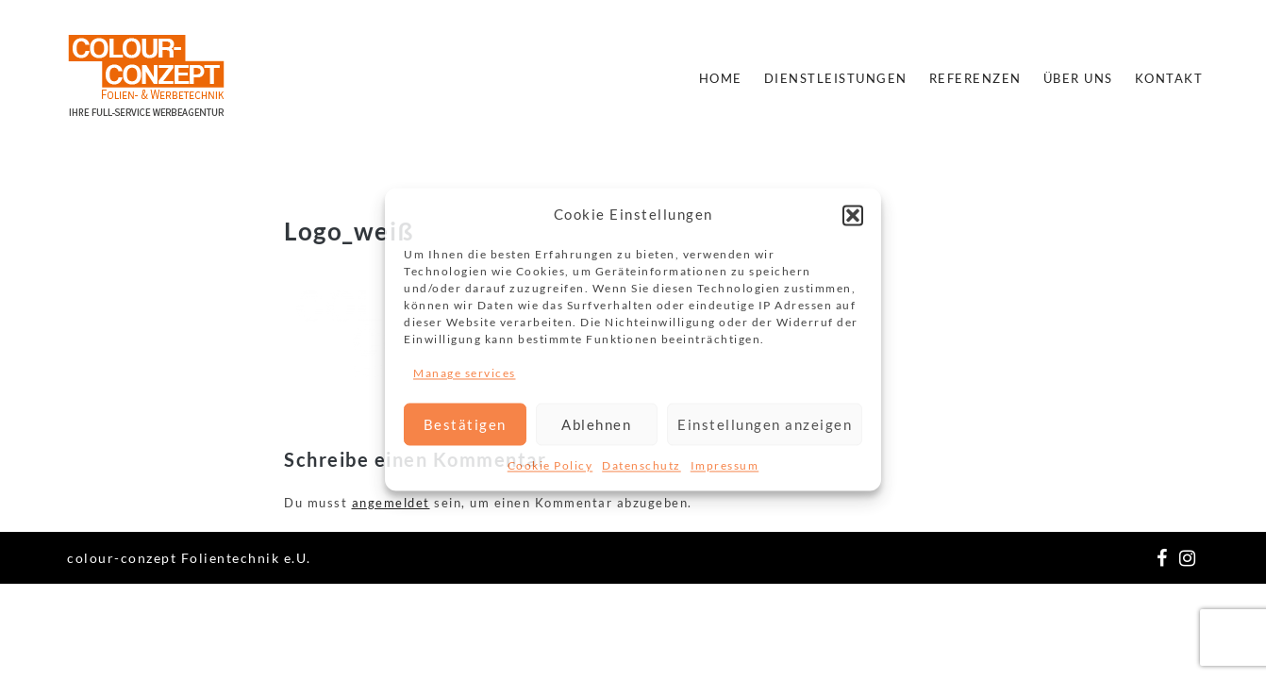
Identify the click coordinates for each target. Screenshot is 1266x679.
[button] (852, 215)
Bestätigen (465, 424)
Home (720, 78)
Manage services (464, 373)
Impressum (725, 466)
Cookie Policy (550, 466)
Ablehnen (596, 424)
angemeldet (391, 502)
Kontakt (1169, 78)
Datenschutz (641, 466)
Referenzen (975, 78)
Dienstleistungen (836, 78)
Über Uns (1078, 78)
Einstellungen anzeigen (764, 424)
